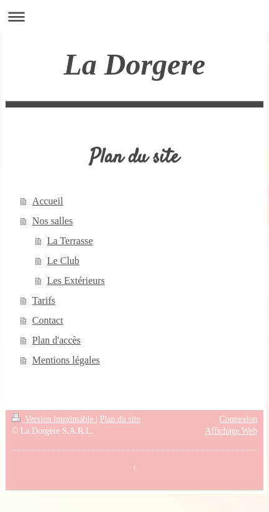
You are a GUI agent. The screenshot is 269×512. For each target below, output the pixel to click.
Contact (47, 320)
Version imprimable (54, 419)
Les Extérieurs (76, 280)
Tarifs (43, 300)
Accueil (47, 201)
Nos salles (52, 221)
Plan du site (120, 419)
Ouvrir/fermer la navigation (134, 16)
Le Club (63, 260)
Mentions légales (66, 360)
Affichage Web (231, 431)
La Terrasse (70, 240)
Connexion (238, 419)
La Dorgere (135, 64)
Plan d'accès (56, 340)
